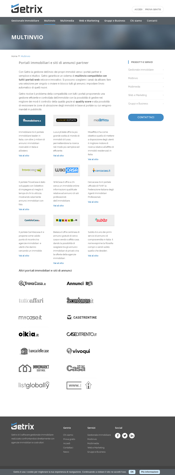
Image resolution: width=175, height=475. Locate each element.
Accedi (66, 443)
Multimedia (67, 20)
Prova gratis (69, 439)
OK (132, 472)
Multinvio (49, 20)
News (66, 452)
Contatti (152, 20)
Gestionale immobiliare (141, 69)
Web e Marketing (89, 20)
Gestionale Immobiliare (25, 20)
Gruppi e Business (114, 20)
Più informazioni (149, 472)
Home (14, 56)
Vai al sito (24, 155)
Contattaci (68, 447)
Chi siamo (136, 20)
